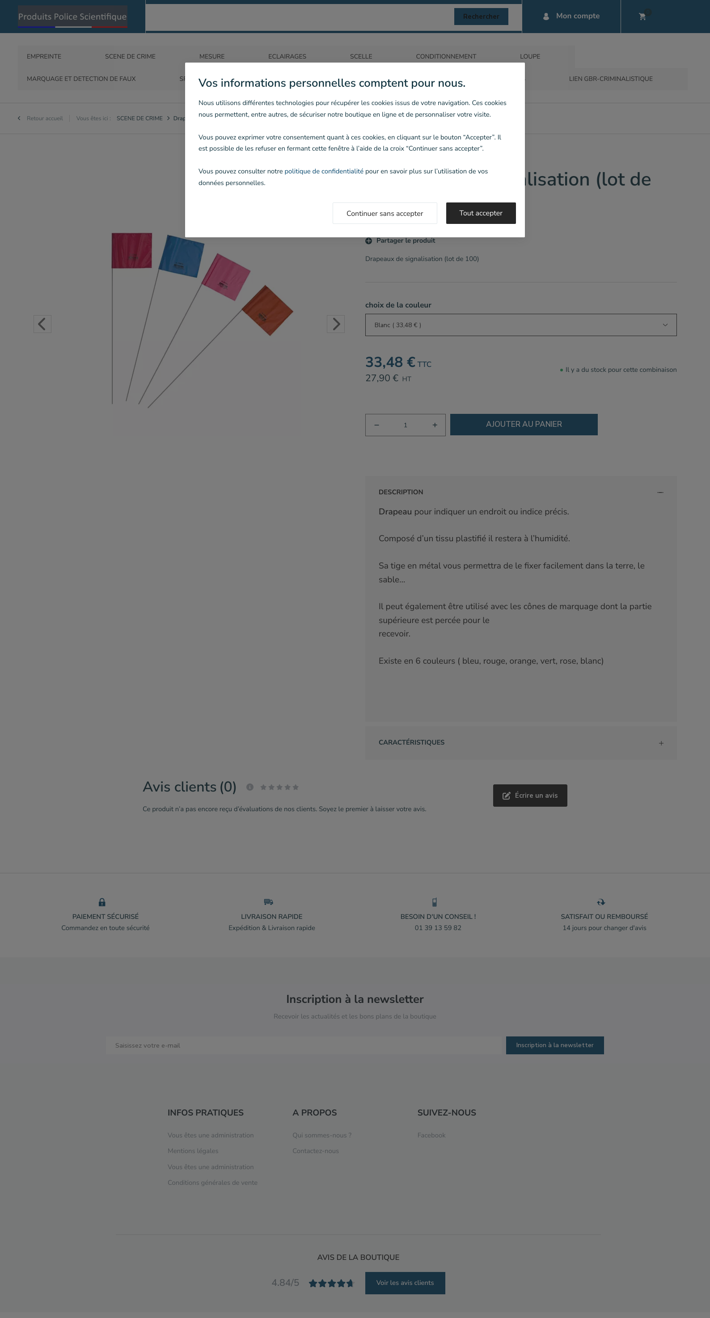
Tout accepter (481, 213)
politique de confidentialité (323, 171)
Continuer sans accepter (385, 214)
